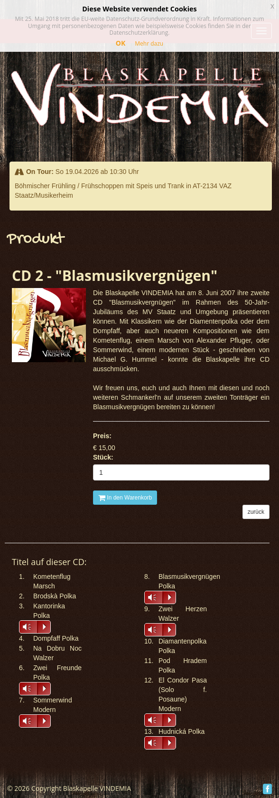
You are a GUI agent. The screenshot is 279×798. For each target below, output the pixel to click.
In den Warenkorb (125, 497)
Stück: (103, 457)
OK (120, 43)
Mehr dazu (149, 43)
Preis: (102, 436)
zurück (256, 512)
